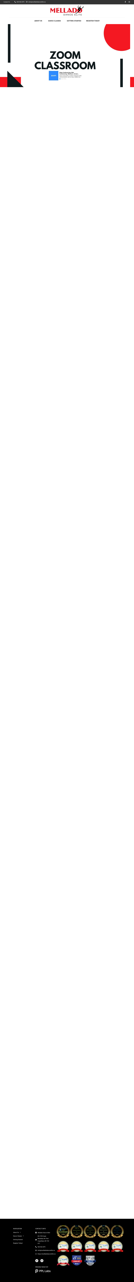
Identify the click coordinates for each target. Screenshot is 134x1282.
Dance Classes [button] (55, 21)
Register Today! (93, 21)
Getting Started (74, 21)
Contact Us (7, 2)
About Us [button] (38, 21)
